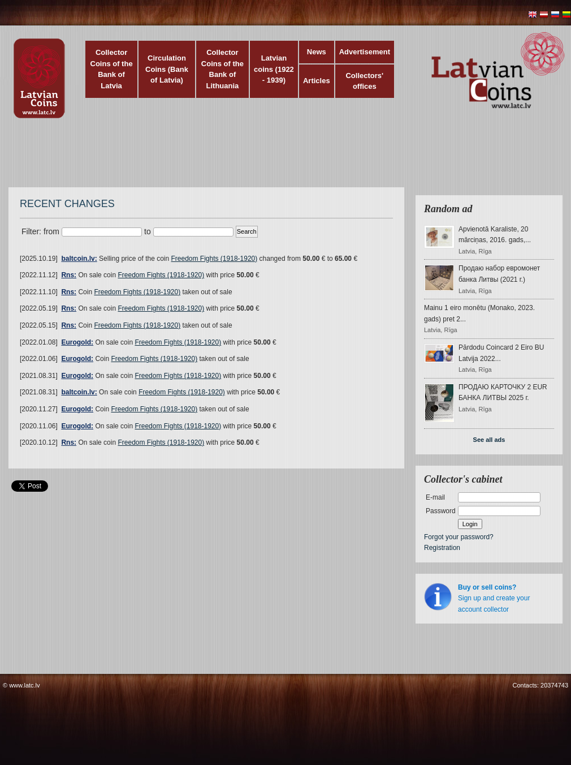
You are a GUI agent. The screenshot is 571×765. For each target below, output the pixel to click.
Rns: (68, 275)
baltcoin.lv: (79, 259)
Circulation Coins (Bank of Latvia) (166, 69)
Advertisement (364, 52)
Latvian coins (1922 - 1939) (274, 69)
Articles (316, 80)
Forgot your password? (459, 537)
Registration (442, 548)
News (316, 52)
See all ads (489, 439)
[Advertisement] (282, 158)
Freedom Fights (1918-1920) (214, 259)
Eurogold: (77, 342)
